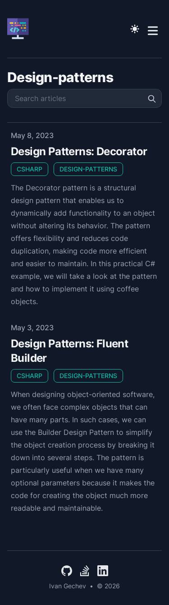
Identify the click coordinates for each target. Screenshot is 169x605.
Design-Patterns (88, 169)
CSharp (29, 169)
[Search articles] (84, 98)
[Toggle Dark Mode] (135, 29)
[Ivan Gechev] (20, 29)
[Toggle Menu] (153, 29)
